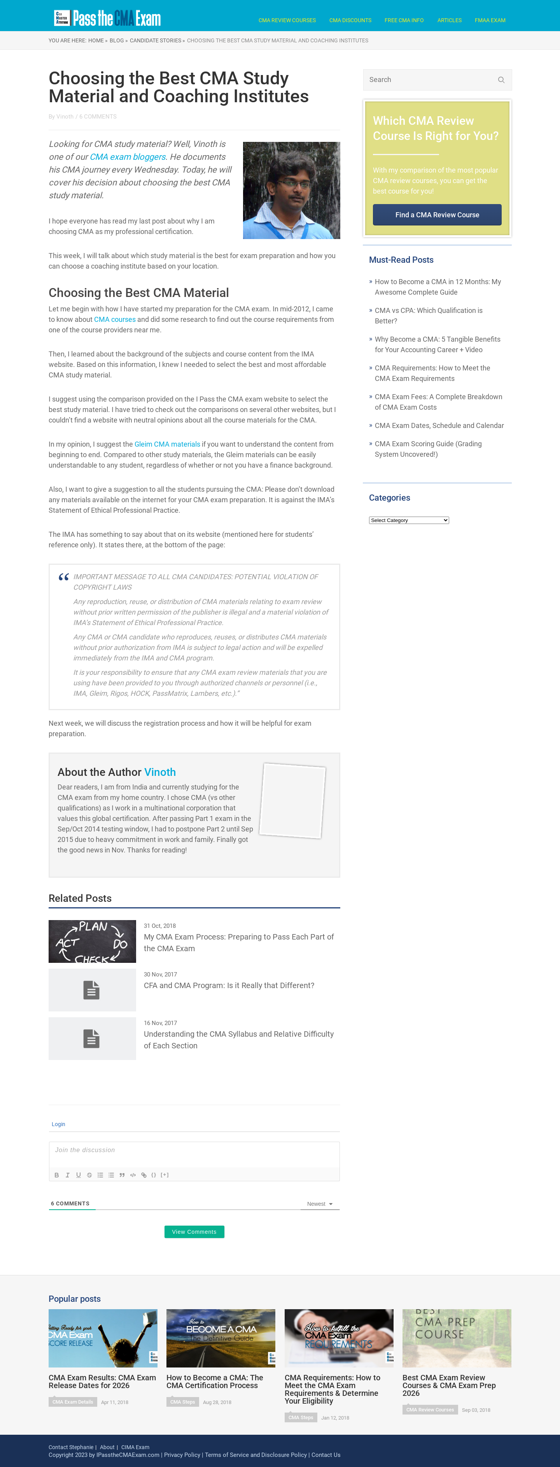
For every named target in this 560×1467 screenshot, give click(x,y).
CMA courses (115, 319)
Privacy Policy (182, 1454)
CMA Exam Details (72, 1402)
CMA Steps (182, 1402)
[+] (165, 1174)
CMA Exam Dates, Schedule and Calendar (439, 425)
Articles (450, 20)
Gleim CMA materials (167, 444)
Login (58, 1124)
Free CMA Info (404, 20)
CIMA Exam (135, 1447)
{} (154, 1174)
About (107, 1447)
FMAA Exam (490, 20)
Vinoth (65, 116)
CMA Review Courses (287, 20)
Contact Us (326, 1454)
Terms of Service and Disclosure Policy (256, 1454)
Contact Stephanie (71, 1447)
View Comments (194, 1232)
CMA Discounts (350, 20)
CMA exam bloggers (127, 157)
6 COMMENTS (98, 116)
